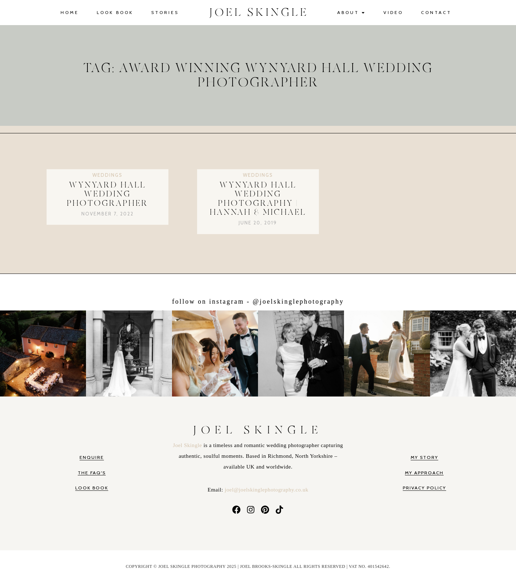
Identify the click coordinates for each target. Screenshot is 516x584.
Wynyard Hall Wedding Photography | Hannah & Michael (258, 199)
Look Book (115, 12)
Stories (165, 12)
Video (393, 12)
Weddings (107, 175)
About (351, 13)
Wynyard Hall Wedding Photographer (107, 194)
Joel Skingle (188, 445)
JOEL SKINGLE (259, 12)
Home (70, 12)
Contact (436, 12)
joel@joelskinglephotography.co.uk (266, 490)
